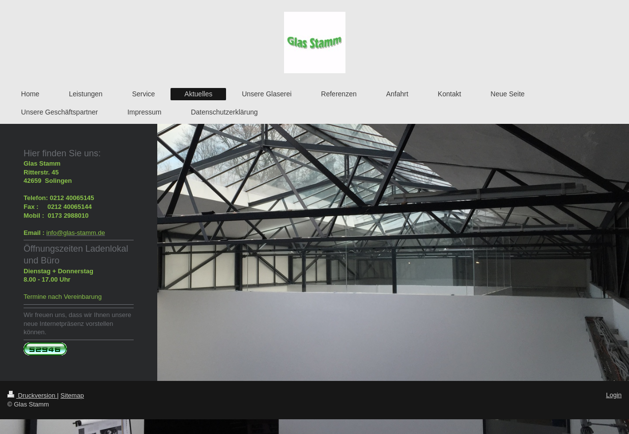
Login (614, 395)
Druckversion (32, 395)
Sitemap (72, 395)
